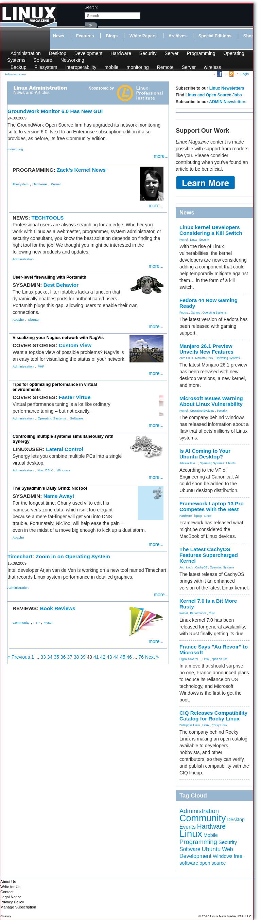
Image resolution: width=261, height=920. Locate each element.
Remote (165, 67)
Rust (211, 613)
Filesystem (46, 67)
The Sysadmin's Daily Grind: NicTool (50, 488)
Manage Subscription (18, 907)
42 (103, 657)
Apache (18, 319)
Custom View (75, 345)
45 (122, 657)
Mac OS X (45, 470)
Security (148, 53)
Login (245, 74)
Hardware (120, 53)
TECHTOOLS (48, 218)
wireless (212, 67)
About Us (8, 882)
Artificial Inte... (188, 463)
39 (83, 657)
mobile (111, 67)
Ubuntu (33, 319)
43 (109, 657)
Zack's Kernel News (81, 170)
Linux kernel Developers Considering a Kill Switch (210, 230)
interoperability (80, 67)
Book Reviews (57, 608)
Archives (178, 36)
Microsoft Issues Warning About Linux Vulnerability (211, 401)
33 (43, 657)
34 (50, 657)
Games (195, 312)
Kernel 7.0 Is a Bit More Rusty (208, 603)
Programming (201, 53)
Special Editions (214, 36)
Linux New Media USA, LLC (230, 916)
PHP (41, 366)
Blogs (112, 36)
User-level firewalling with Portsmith (49, 277)
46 (129, 657)
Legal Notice (10, 897)
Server (171, 53)
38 (76, 657)
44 (116, 657)
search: (91, 7)
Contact (7, 892)
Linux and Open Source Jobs (214, 95)
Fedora (184, 312)
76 (141, 657)
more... (161, 156)
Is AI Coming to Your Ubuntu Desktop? (204, 453)
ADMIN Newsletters (227, 101)
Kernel (55, 184)
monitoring (137, 67)
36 (63, 657)
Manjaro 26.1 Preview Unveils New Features (206, 349)
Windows (63, 470)
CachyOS (201, 567)
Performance (198, 613)
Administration (26, 53)
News (58, 36)
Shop (248, 36)
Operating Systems (52, 418)
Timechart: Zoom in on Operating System (58, 556)
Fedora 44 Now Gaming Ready (208, 303)
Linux (193, 239)
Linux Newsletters (226, 88)
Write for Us (10, 887)
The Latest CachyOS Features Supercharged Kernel (208, 555)
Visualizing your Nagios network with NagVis (58, 337)
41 (96, 657)
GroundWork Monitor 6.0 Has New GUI (55, 111)
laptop (198, 516)
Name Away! (59, 496)
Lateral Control (64, 449)
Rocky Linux (219, 725)
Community (21, 622)
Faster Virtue (75, 397)
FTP (36, 622)
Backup (19, 67)
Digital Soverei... (189, 659)
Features (85, 36)
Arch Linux (186, 358)
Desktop (57, 53)
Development (88, 53)
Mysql (48, 622)
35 (56, 657)
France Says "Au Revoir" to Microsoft (213, 649)
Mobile (211, 835)
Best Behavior (61, 285)
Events (187, 827)
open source (219, 659)
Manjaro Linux (204, 358)
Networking (72, 60)
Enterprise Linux (189, 725)
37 (69, 657)
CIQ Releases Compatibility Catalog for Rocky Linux (213, 715)
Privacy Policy (12, 902)
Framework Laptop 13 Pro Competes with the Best (211, 506)
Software (43, 60)
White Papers (143, 36)
